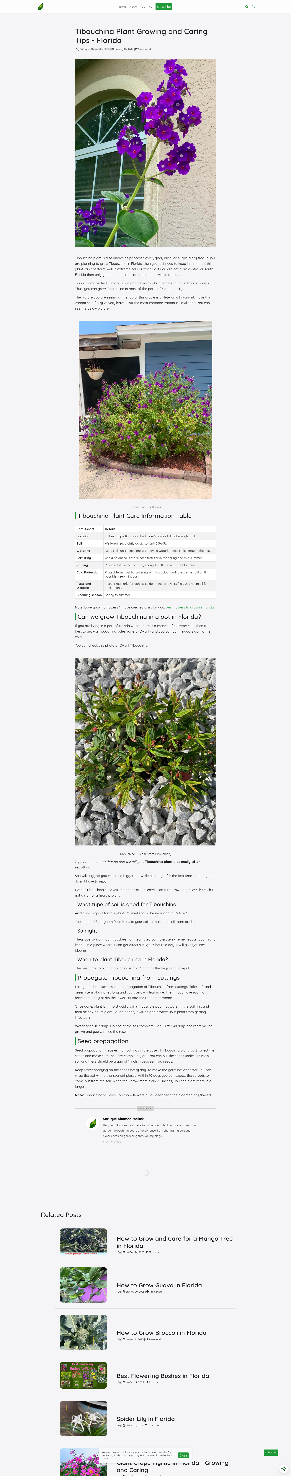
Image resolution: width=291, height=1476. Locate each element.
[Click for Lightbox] (145, 409)
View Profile (112, 1141)
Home (123, 6)
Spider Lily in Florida (146, 1418)
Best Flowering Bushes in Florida (163, 1375)
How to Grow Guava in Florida (159, 1285)
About (134, 6)
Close (183, 1455)
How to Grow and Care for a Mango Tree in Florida (175, 1242)
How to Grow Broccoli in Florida (162, 1332)
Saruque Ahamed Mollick (95, 49)
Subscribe (164, 7)
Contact (148, 6)
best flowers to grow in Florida (190, 607)
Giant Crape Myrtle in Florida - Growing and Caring (173, 1466)
